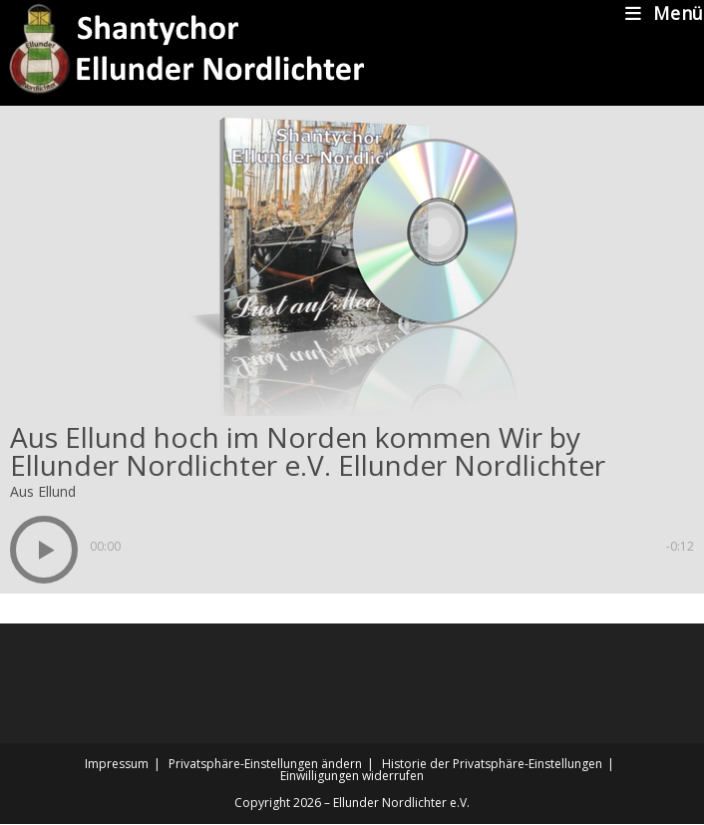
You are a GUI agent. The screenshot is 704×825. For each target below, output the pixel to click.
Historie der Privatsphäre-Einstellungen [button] (492, 763)
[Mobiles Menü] (664, 13)
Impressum (117, 763)
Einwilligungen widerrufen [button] (352, 775)
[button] (44, 550)
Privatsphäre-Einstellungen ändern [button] (265, 763)
